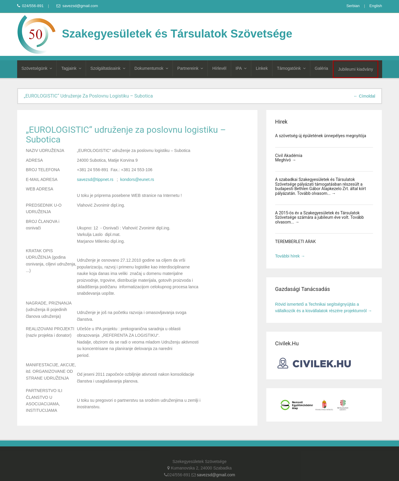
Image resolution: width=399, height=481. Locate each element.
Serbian (353, 6)
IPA (241, 68)
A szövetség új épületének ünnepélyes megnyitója (320, 135)
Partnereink (190, 68)
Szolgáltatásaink (107, 68)
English (375, 6)
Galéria (321, 68)
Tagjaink (71, 68)
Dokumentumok (151, 68)
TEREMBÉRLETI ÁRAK (295, 241)
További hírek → (290, 256)
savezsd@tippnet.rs (95, 179)
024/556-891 (30, 6)
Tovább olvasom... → (316, 193)
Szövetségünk (37, 68)
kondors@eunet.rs (137, 179)
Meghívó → (285, 160)
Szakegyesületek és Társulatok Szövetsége (154, 33)
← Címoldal (364, 96)
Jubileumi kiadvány (355, 69)
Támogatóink (291, 68)
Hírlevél (219, 68)
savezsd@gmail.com (77, 6)
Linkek (261, 68)
